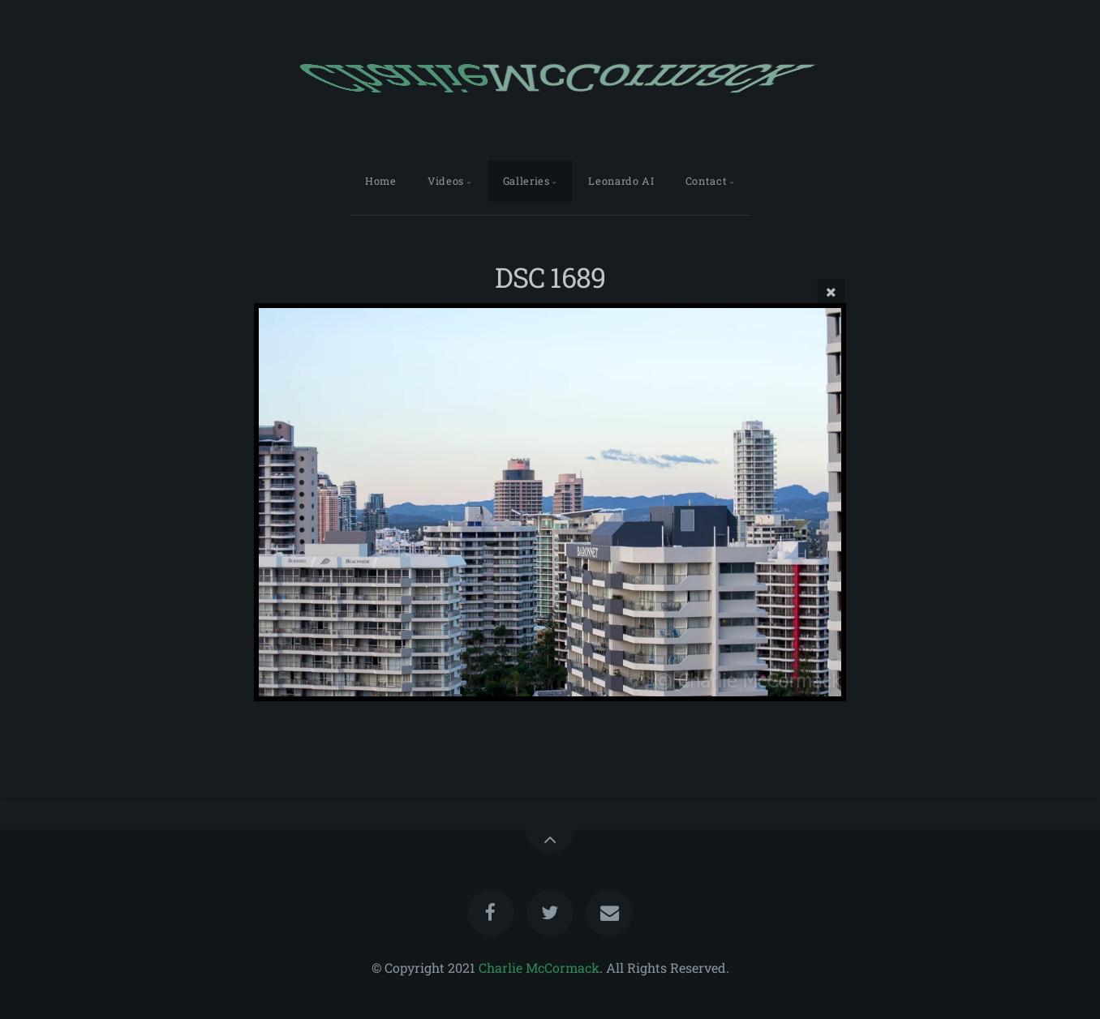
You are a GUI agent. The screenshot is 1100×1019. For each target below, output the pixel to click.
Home (381, 180)
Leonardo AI (621, 180)
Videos (446, 180)
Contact (706, 180)
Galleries (526, 180)
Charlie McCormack (539, 967)
